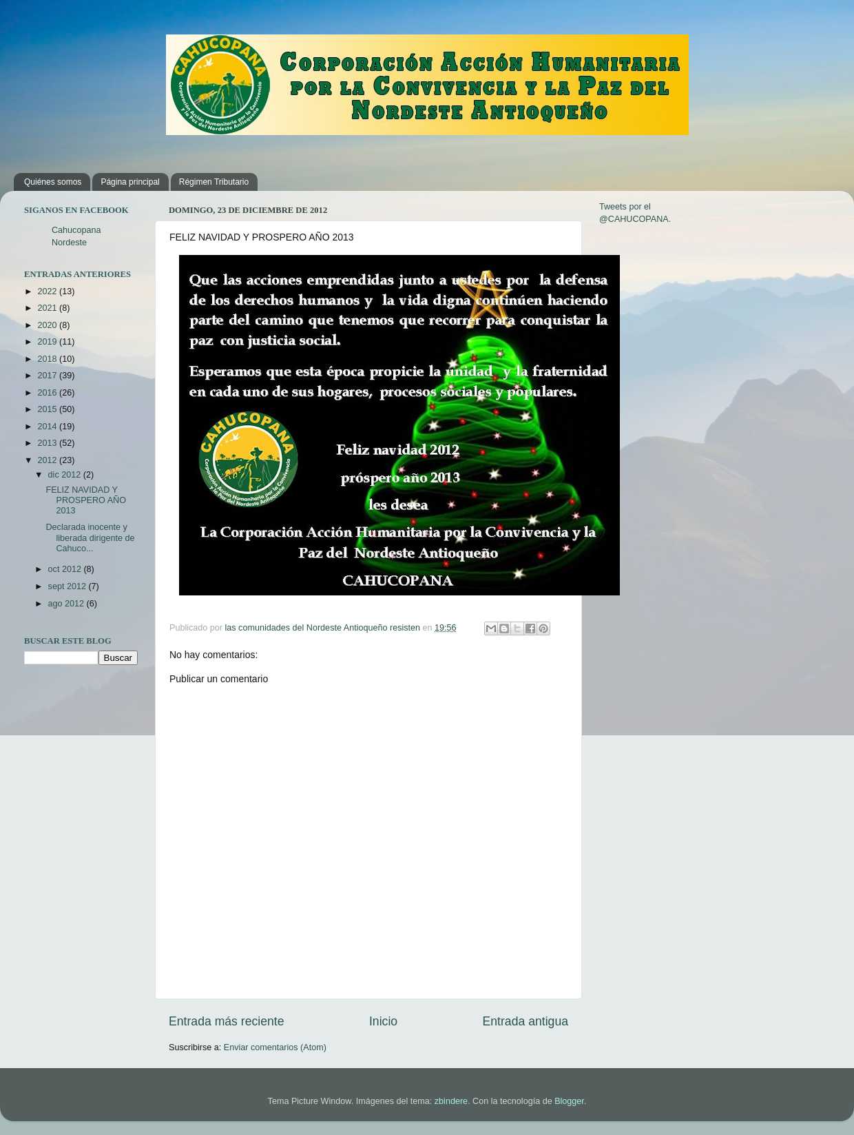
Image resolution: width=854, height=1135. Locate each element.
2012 (48, 460)
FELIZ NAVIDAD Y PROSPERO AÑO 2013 (85, 500)
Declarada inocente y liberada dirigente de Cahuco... (89, 537)
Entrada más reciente (226, 1021)
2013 (48, 443)
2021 (48, 308)
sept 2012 (68, 586)
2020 (48, 325)
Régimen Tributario (214, 182)
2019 (48, 342)
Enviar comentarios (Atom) (275, 1047)
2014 (48, 426)
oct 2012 (66, 569)
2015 (48, 409)
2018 (48, 359)
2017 (48, 375)
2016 (48, 393)
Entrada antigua (525, 1021)
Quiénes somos (52, 182)
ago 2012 (67, 604)
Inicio (383, 1021)
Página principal (130, 182)
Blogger (569, 1101)
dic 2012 (65, 475)
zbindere (451, 1101)
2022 (48, 291)
